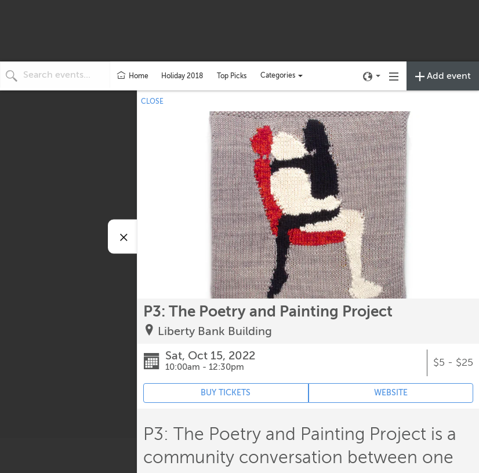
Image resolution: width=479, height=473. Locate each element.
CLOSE (152, 101)
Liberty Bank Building (215, 331)
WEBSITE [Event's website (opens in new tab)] (391, 392)
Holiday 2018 (182, 76)
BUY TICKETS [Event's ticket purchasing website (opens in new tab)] (226, 392)
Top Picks (231, 76)
